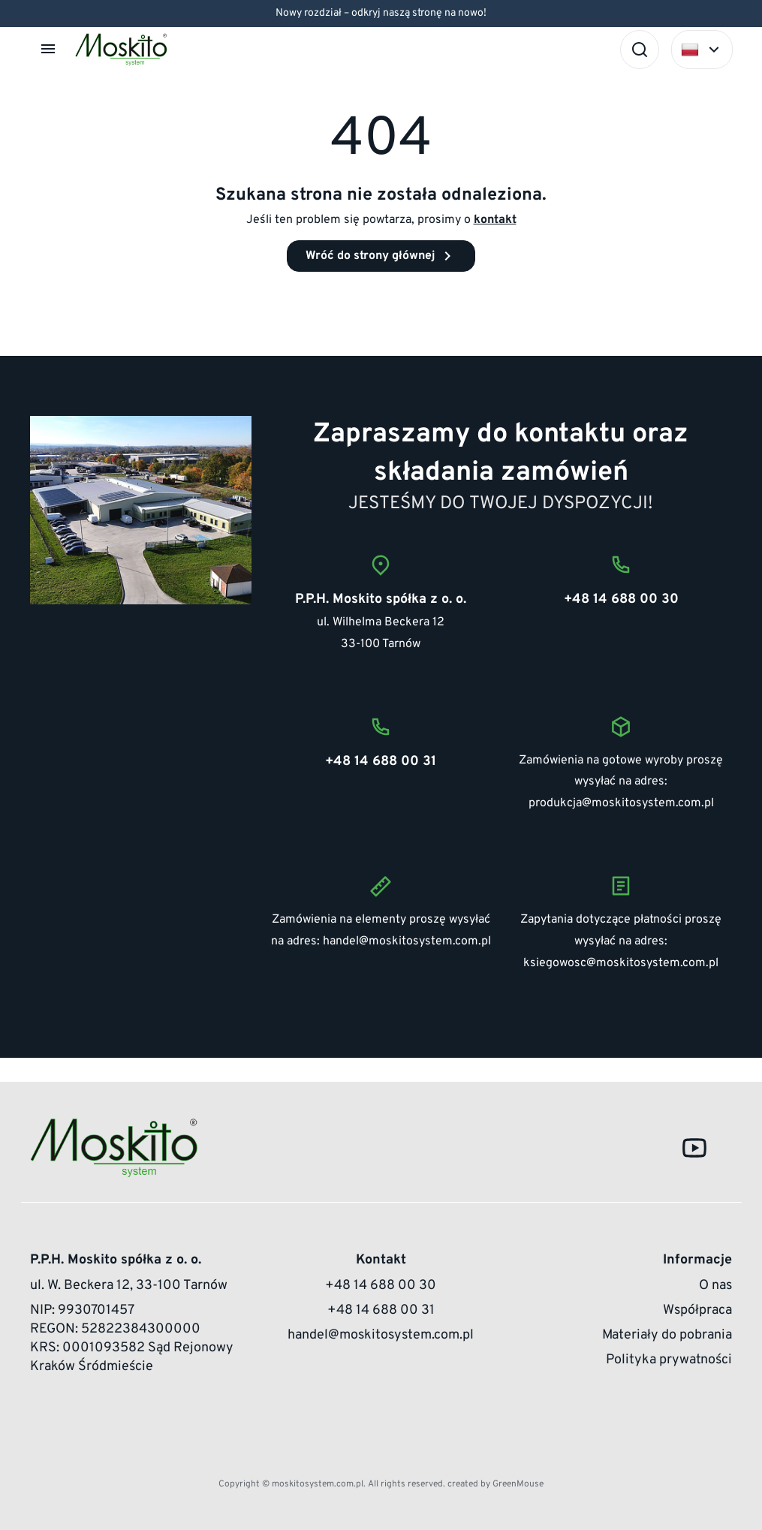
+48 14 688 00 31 (381, 1310)
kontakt (495, 219)
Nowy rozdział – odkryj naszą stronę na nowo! (381, 13)
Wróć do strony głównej (381, 256)
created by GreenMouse (495, 1484)
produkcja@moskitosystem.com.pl (621, 803)
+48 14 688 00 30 (380, 1285)
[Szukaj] (639, 49)
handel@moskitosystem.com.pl (407, 941)
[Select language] (702, 49)
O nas (715, 1285)
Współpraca (697, 1310)
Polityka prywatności (669, 1360)
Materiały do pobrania (667, 1335)
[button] (50, 48)
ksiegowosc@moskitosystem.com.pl (620, 963)
